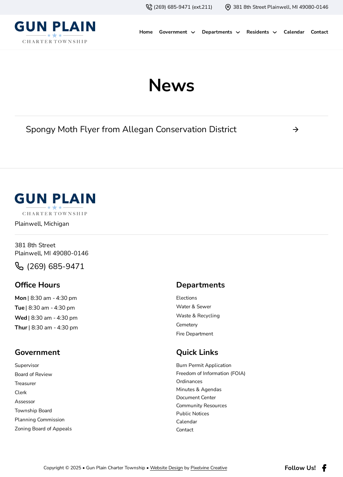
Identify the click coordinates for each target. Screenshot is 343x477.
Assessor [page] (25, 401)
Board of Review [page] (33, 374)
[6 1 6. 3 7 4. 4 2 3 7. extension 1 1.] (179, 7)
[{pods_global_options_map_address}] (276, 7)
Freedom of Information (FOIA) (211, 373)
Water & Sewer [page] (193, 306)
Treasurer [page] (25, 383)
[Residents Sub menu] (274, 32)
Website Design (166, 468)
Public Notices (192, 413)
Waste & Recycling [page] (198, 315)
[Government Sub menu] (193, 32)
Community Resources (201, 405)
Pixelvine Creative (209, 468)
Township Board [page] (33, 410)
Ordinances (189, 381)
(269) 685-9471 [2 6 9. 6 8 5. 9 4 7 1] (55, 266)
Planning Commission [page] (40, 419)
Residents (258, 32)
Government (173, 32)
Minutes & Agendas (198, 389)
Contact (319, 32)
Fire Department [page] (194, 333)
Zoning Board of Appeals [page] (43, 428)
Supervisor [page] (27, 365)
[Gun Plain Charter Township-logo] (55, 32)
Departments (217, 32)
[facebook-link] (324, 468)
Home (146, 32)
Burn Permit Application (203, 365)
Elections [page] (186, 298)
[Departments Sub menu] (238, 32)
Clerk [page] (21, 392)
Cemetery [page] (187, 324)
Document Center (196, 397)
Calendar (294, 32)
